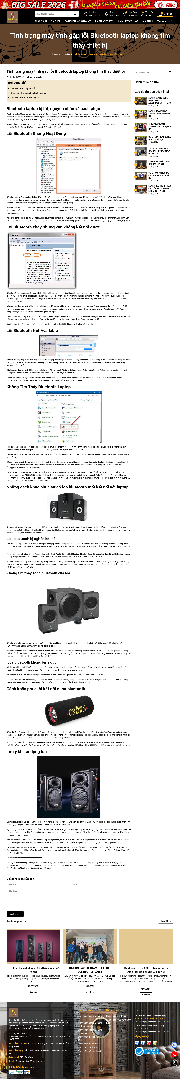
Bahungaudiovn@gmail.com (29, 1061)
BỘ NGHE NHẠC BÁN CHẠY (78, 21)
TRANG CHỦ (41, 21)
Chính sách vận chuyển (88, 1047)
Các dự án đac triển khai (152, 92)
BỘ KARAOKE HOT (104, 21)
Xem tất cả (166, 921)
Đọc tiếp (33, 992)
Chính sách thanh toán (88, 1043)
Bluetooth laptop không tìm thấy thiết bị (23, 114)
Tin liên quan (15, 921)
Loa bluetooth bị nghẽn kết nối (25, 88)
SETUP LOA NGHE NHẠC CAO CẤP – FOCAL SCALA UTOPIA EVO (159, 151)
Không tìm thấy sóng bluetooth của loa (28, 93)
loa (26, 554)
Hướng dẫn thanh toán (116, 1016)
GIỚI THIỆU (147, 21)
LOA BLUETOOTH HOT (127, 21)
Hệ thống (132, 14)
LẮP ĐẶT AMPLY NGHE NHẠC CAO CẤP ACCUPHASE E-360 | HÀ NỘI (160, 100)
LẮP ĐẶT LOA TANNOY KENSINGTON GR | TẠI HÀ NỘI (159, 113)
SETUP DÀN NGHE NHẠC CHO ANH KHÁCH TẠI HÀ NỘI (158, 175)
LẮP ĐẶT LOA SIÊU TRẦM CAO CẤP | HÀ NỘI (159, 163)
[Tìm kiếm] (75, 14)
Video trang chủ (164, 21)
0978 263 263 (26, 1057)
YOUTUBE (55, 21)
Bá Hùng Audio (51, 863)
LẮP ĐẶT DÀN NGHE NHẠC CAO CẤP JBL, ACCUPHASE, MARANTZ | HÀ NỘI (160, 188)
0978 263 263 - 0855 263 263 (149, 1018)
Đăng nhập (115, 15)
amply (106, 742)
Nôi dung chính (18, 83)
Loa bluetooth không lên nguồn (25, 97)
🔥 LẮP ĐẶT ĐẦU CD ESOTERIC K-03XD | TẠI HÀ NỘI (159, 126)
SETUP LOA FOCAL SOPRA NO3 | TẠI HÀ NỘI (159, 138)
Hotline (95, 14)
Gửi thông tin (15, 914)
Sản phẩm (149, 14)
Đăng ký (114, 12)
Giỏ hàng (168, 14)
